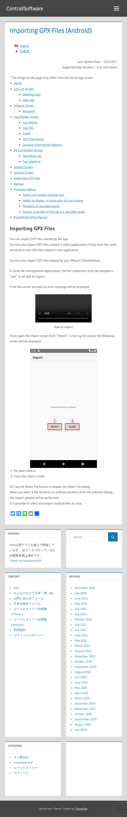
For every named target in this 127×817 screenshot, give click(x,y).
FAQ (16, 588)
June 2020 (81, 682)
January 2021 (83, 651)
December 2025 (85, 588)
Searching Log (32, 156)
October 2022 (83, 619)
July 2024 (81, 609)
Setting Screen (23, 167)
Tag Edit (28, 128)
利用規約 (20, 630)
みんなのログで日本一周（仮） (35, 593)
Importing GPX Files (27, 178)
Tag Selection (31, 161)
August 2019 (83, 724)
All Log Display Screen (28, 150)
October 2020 (83, 661)
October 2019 (83, 714)
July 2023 (80, 614)
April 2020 (81, 693)
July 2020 (81, 677)
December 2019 (85, 703)
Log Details (30, 122)
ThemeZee (81, 808)
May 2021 (81, 640)
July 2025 (81, 593)
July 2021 (80, 630)
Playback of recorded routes (41, 206)
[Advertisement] (94, 768)
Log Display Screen (26, 117)
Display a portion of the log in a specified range (54, 212)
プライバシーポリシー (29, 635)
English (24, 46)
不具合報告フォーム (27, 603)
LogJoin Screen (23, 172)
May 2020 (81, 688)
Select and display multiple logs (43, 195)
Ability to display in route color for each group (53, 200)
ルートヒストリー (26, 768)
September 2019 (85, 719)
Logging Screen (24, 105)
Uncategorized (23, 762)
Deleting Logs (32, 94)
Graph (27, 133)
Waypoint (29, 111)
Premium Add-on (25, 189)
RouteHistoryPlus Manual (30, 217)
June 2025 (81, 598)
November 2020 (85, 656)
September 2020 (85, 667)
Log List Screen (24, 89)
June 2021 (81, 635)
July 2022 (80, 624)
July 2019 (81, 730)
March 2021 (82, 646)
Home (18, 83)
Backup (19, 184)
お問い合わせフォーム (29, 598)
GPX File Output (33, 139)
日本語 (24, 51)
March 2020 (82, 698)
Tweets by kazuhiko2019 (25, 560)
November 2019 (85, 709)
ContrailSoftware (24, 8)
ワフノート (21, 773)
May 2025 (81, 603)
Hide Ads (28, 100)
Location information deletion (42, 145)
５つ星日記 (21, 757)
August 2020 (83, 672)
